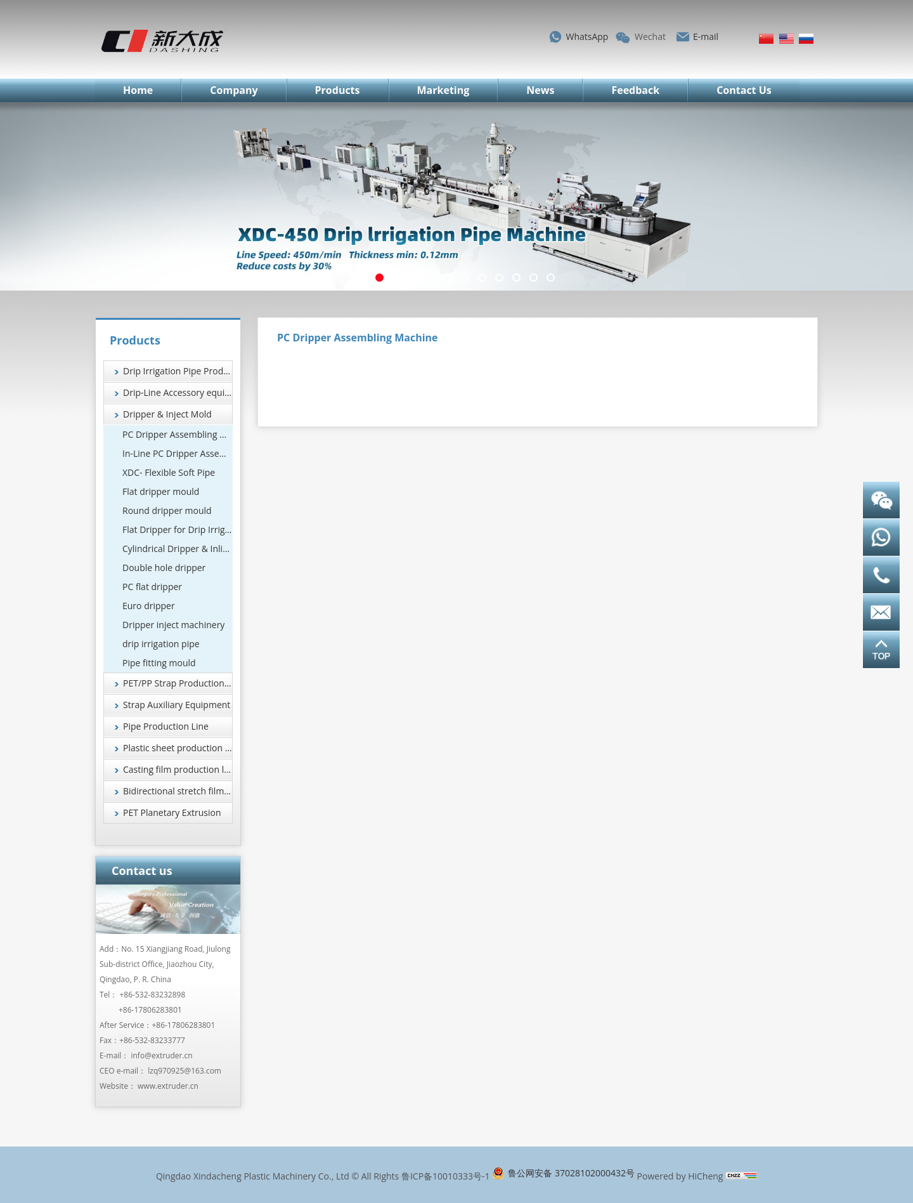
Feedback (635, 90)
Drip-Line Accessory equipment (178, 392)
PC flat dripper (152, 587)
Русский (806, 39)
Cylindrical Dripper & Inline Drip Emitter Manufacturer (177, 548)
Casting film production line (178, 769)
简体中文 (766, 39)
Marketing (443, 90)
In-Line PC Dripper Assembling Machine (177, 453)
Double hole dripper (163, 568)
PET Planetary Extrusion (172, 812)
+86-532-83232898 (153, 994)
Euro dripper (148, 606)
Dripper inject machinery (173, 625)
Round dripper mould (167, 510)
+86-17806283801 (150, 1009)
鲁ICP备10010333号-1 (445, 1176)
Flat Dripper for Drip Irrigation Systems (177, 529)
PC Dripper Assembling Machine (177, 434)
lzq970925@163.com (184, 1070)
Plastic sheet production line (178, 748)
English (786, 39)
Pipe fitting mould (159, 663)
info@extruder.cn (161, 1055)
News (540, 90)
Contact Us (744, 90)
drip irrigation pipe (161, 644)
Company (233, 90)
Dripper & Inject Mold (167, 414)
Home (138, 90)
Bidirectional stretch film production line (178, 791)
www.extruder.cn (168, 1086)
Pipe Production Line (166, 726)
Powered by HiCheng (680, 1176)
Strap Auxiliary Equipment (176, 705)
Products (337, 90)
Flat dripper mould (160, 491)
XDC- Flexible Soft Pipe (168, 472)
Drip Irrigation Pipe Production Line (178, 371)
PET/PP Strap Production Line (178, 683)
